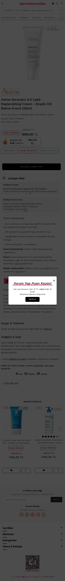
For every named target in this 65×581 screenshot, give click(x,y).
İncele (32, 299)
